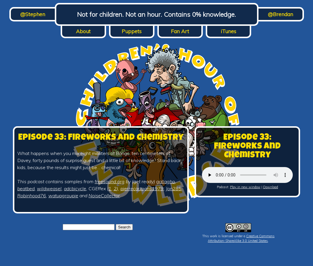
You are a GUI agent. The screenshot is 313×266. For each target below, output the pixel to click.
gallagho (165, 181)
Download (270, 187)
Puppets (132, 31)
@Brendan (280, 14)
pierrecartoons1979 (142, 188)
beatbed (26, 188)
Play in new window (245, 187)
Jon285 (173, 188)
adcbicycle (75, 188)
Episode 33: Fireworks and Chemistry (100, 138)
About (83, 31)
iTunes (228, 31)
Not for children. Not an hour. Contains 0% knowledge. (156, 14)
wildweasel (49, 188)
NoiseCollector (104, 195)
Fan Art (180, 31)
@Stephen (32, 14)
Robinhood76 (31, 195)
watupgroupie (63, 195)
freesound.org (110, 181)
